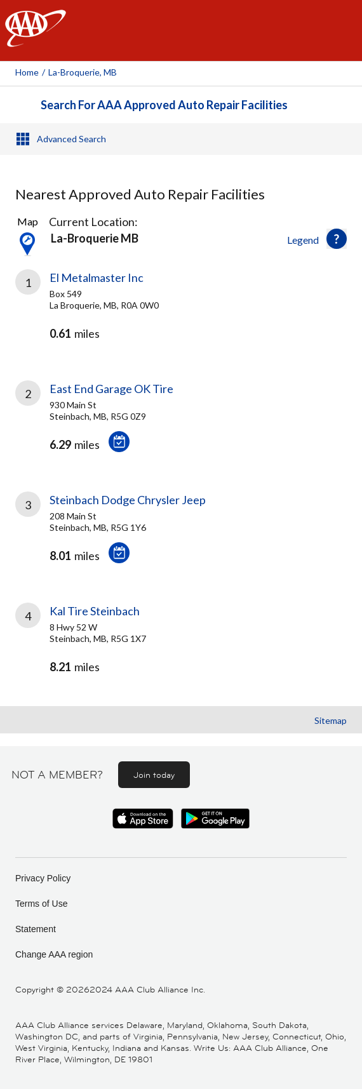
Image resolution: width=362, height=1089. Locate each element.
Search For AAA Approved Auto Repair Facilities (164, 105)
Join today (154, 774)
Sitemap (330, 720)
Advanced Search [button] (71, 138)
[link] (181, 316)
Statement (35, 929)
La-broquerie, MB (82, 72)
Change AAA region (54, 954)
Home (27, 72)
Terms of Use (41, 904)
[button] (336, 239)
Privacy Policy (42, 878)
